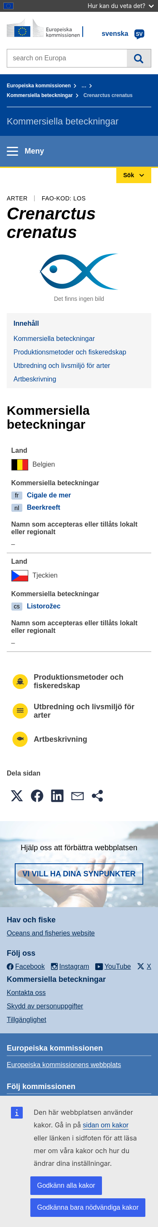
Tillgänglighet (26, 1019)
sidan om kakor (106, 1125)
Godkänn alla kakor (66, 1185)
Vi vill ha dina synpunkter (78, 874)
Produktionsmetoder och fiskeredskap (69, 352)
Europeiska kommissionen (39, 86)
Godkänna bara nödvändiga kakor (88, 1207)
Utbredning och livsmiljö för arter (61, 365)
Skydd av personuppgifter (45, 1006)
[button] (16, 795)
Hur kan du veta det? (121, 5)
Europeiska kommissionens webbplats (64, 1064)
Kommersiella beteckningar (40, 95)
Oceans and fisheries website (51, 933)
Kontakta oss (26, 992)
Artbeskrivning (34, 379)
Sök (139, 58)
